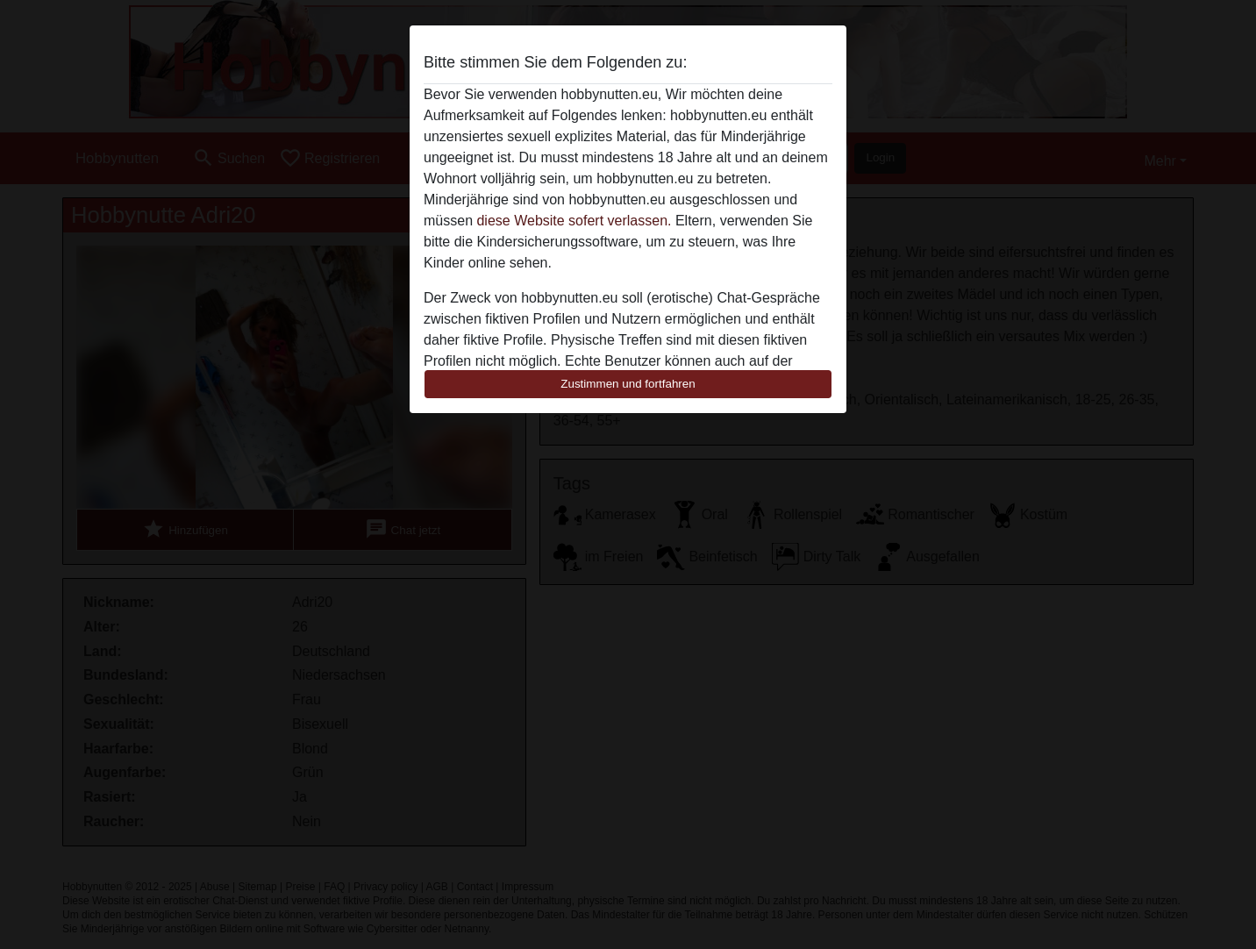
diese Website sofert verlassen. (573, 220)
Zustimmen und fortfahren (628, 383)
